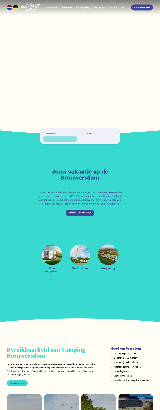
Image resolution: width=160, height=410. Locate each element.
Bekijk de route (17, 375)
